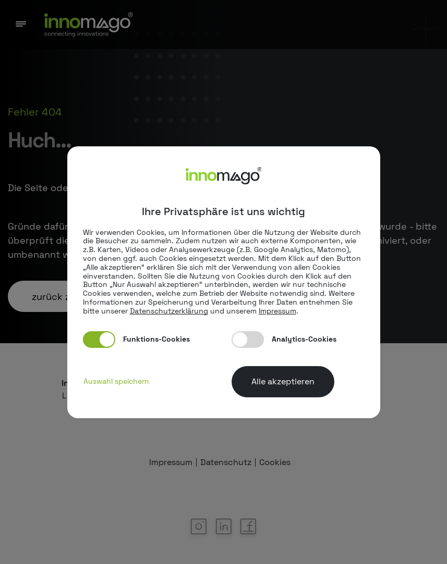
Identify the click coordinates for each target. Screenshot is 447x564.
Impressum (277, 311)
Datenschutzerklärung (169, 311)
